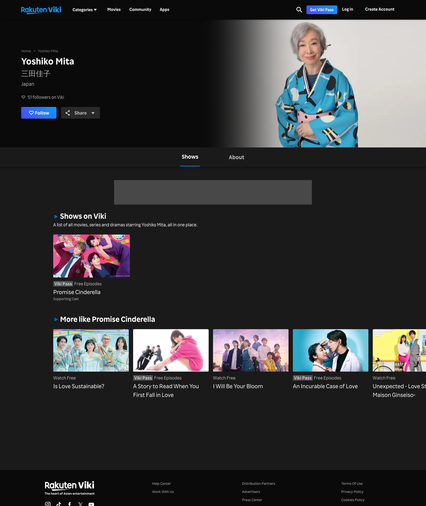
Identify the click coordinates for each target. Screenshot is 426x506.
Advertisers (251, 491)
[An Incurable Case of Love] (330, 359)
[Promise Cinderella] (91, 265)
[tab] (190, 156)
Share (83, 113)
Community (140, 9)
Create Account (379, 9)
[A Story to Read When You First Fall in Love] (171, 364)
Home (26, 50)
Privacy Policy (352, 491)
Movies (114, 9)
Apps (164, 9)
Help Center (161, 483)
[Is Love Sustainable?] (91, 359)
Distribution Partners (258, 483)
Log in (347, 9)
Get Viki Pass (322, 9)
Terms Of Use (352, 483)
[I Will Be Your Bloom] (251, 359)
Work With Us (163, 491)
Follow (40, 113)
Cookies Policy (353, 499)
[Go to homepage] (41, 10)
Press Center (252, 499)
